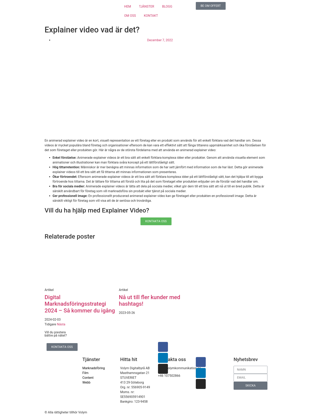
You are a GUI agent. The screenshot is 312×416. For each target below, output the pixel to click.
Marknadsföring (93, 368)
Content (88, 378)
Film (85, 373)
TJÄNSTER (146, 6)
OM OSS (130, 16)
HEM (127, 6)
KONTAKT (151, 16)
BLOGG (167, 6)
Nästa (61, 324)
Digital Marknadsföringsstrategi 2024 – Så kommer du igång (80, 304)
